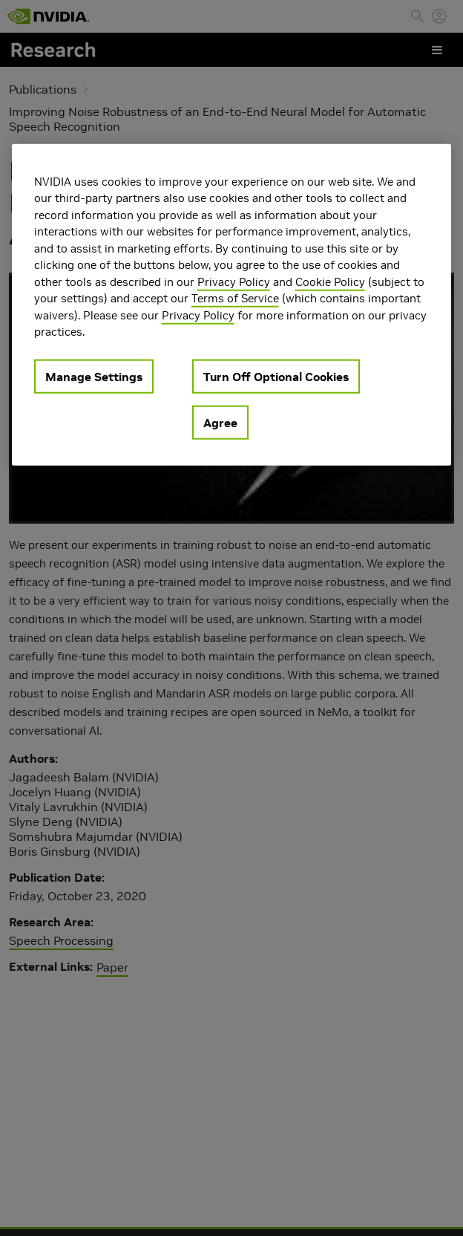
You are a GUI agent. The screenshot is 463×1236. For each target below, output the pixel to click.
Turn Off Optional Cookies (276, 375)
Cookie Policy (330, 281)
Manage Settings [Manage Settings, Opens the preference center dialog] (93, 375)
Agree (220, 421)
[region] (232, 304)
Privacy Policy (233, 281)
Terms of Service (235, 298)
